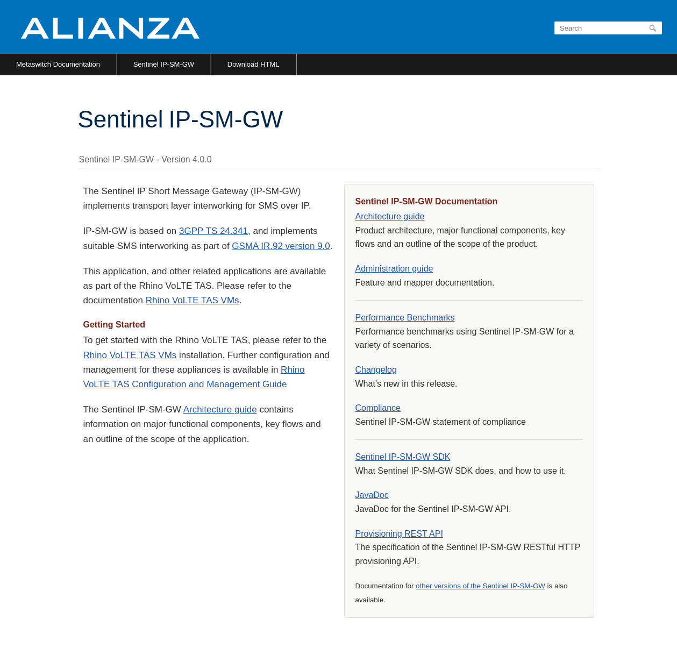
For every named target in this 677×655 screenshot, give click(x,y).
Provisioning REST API (399, 533)
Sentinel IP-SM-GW (163, 64)
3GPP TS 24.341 (213, 231)
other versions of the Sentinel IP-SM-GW (480, 586)
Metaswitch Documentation (58, 64)
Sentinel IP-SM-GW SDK (403, 456)
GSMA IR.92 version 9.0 (281, 246)
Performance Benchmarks (405, 317)
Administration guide (394, 268)
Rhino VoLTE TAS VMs (192, 300)
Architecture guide (220, 409)
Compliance (378, 407)
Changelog (376, 369)
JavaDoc (372, 495)
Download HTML (253, 64)
